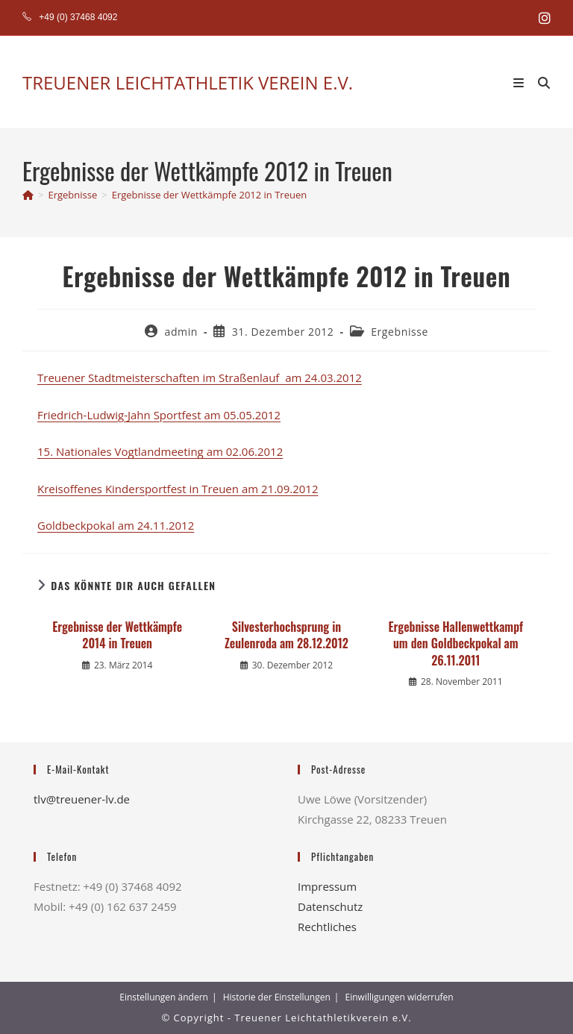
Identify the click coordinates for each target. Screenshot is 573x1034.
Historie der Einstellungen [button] (277, 997)
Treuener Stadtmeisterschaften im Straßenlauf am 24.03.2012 (199, 377)
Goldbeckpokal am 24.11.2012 (115, 525)
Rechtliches (327, 926)
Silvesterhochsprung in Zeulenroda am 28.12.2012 (286, 635)
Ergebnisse (399, 332)
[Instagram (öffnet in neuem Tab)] (542, 17)
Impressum (327, 886)
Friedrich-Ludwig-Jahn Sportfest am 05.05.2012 (159, 414)
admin (181, 332)
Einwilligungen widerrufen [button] (399, 997)
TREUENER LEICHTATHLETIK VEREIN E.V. (187, 82)
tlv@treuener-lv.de (82, 799)
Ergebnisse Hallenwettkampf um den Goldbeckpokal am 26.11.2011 (456, 643)
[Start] (28, 194)
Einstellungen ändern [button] (163, 997)
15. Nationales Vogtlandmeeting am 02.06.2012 (160, 451)
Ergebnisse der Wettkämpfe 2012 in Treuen (209, 194)
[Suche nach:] (539, 82)
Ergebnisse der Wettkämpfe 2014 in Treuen (117, 635)
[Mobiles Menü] (520, 82)
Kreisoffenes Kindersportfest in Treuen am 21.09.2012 (178, 488)
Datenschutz (330, 906)
